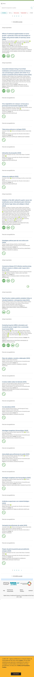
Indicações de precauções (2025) (11, 153)
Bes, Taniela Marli (6, 330)
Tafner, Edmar (12, 214)
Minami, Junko (14, 210)
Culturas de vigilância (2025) (10, 176)
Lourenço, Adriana (19, 80)
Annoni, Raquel (5, 79)
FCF (20, 221)
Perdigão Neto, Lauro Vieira (12, 332)
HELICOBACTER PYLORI (23, 222)
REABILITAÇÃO (5, 87)
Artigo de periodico (7, 27)
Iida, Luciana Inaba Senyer (19, 107)
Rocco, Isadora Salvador (9, 303)
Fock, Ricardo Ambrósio (13, 217)
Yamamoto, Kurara (6, 210)
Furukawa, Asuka (15, 207)
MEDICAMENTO (9, 414)
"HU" (10, 13)
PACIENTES (8, 558)
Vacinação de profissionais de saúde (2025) (14, 525)
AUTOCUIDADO (9, 461)
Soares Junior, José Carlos (21, 273)
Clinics (7, 274)
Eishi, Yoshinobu (10, 220)
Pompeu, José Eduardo (11, 77)
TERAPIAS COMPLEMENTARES (13, 485)
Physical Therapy (9, 84)
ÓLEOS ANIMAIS (13, 51)
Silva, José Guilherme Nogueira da (16, 215)
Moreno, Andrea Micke (14, 333)
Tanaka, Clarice (9, 83)
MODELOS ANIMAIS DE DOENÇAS (20, 48)
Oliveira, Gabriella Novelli (7, 408)
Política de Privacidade (10, 591)
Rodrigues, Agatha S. (10, 273)
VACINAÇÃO (9, 532)
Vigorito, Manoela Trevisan (20, 383)
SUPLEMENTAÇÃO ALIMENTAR (9, 49)
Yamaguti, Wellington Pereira (8, 80)
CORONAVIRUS (9, 86)
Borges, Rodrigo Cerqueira (7, 301)
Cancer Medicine (9, 221)
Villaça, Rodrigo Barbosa (7, 213)
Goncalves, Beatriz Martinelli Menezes (10, 271)
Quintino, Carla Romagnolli (20, 244)
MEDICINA (12, 389)
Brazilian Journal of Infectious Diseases (14, 337)
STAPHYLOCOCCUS (10, 342)
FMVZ (3, 339)
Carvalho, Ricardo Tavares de (17, 384)
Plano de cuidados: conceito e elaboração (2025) (16, 358)
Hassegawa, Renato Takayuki (10, 211)
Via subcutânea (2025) (8, 407)
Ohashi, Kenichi (19, 220)
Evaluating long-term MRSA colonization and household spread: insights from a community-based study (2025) (15, 327)
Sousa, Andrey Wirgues (19, 301)
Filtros (4, 13)
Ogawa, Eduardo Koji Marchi (23, 211)
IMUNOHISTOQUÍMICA (7, 224)
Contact (31, 590)
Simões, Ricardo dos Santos (8, 42)
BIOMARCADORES (16, 224)
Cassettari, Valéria (16, 108)
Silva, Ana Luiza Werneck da (21, 214)
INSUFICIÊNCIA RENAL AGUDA (13, 307)
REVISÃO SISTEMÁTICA (21, 49)
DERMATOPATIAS (10, 340)
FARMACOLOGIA (10, 437)
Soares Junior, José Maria (16, 43)
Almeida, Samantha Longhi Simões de (14, 304)
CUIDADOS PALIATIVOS (7, 390)
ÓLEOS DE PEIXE (21, 51)
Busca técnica (22, 591)
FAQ (4, 590)
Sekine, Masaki (20, 210)
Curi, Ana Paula (5, 432)
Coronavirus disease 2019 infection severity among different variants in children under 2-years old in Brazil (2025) (16, 268)
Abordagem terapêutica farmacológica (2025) (15, 430)
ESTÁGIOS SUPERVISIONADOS (21, 389)
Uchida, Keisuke (18, 208)
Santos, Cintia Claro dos (21, 81)
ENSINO (8, 389)
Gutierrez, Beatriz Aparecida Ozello (16, 432)
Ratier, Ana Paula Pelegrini (7, 455)
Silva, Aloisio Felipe (10, 208)
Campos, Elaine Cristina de (25, 79)
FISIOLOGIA (8, 46)
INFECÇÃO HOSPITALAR (11, 113)
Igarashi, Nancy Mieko (18, 455)
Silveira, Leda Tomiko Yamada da (23, 77)
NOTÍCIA (22, 248)
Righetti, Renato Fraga (14, 79)
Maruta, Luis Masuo (6, 207)
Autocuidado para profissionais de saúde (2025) (15, 454)
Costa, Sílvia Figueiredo (14, 334)
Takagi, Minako (27, 210)
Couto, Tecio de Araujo (18, 213)
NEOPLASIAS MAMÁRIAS (17, 46)
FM (18, 45)
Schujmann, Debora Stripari (8, 76)
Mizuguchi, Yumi (5, 218)
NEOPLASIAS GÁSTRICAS (12, 222)
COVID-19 (8, 276)
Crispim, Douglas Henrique (8, 244)
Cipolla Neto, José (20, 42)
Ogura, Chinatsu (23, 217)
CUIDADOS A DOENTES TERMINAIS (14, 364)
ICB (16, 45)
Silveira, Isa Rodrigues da (7, 107)
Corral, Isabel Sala (14, 410)
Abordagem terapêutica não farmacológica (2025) (16, 477)
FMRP (19, 84)
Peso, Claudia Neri (18, 76)
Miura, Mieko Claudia (10, 81)
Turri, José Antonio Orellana (23, 41)
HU (14, 45)
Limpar (31, 12)
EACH (22, 84)
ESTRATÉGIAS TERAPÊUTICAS (13, 248)
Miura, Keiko (12, 218)
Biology (7, 45)
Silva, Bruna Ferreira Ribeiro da (8, 41)
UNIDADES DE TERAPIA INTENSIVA (21, 86)
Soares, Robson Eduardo (17, 330)
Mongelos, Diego (23, 332)
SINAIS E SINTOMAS (20, 276)
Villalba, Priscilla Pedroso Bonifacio (9, 359)
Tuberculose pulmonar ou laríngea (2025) (14, 129)
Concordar (16, 673)
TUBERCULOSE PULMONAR (23, 136)
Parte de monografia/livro (8, 97)
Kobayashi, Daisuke (26, 208)
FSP (20, 45)
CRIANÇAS (13, 276)
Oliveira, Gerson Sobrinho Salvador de (14, 528)
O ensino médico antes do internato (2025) (14, 382)
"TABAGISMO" (24, 13)
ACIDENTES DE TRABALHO (12, 509)
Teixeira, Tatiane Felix (13, 457)
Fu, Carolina (15, 83)
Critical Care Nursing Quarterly (12, 306)
